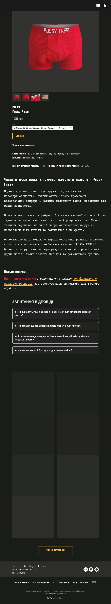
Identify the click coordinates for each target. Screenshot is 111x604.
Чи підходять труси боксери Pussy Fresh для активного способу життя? (53, 313)
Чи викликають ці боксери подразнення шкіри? (45, 350)
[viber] (91, 569)
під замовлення (41, 582)
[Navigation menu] (98, 5)
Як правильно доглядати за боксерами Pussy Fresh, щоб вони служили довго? (52, 338)
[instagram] (96, 569)
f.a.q (75, 582)
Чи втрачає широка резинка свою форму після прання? (49, 326)
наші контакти (22, 582)
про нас (84, 582)
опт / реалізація (60, 582)
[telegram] (86, 569)
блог (94, 582)
